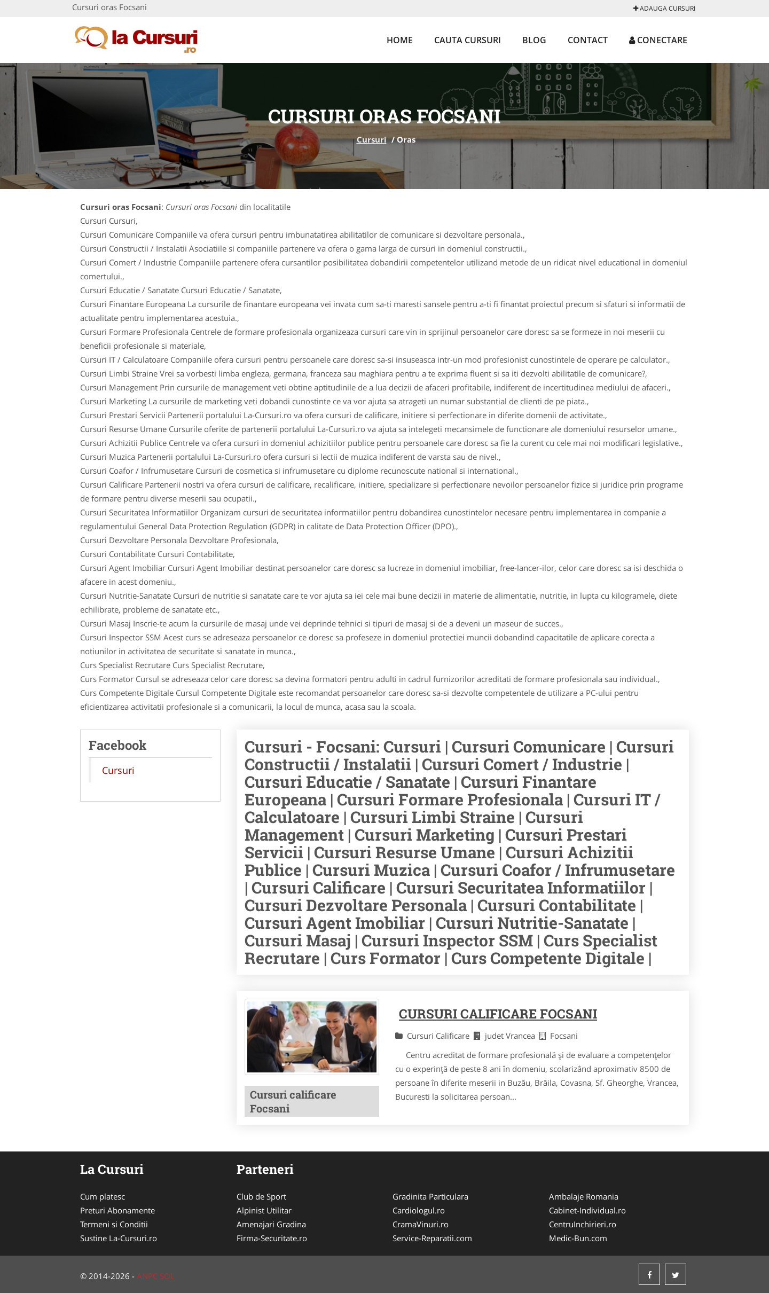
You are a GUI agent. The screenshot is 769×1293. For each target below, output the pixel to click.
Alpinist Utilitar (264, 1210)
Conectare (658, 40)
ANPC (147, 1276)
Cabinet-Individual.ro (587, 1210)
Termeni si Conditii (114, 1224)
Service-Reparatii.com (432, 1238)
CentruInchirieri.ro (582, 1224)
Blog (534, 40)
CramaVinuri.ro (421, 1224)
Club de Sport (261, 1196)
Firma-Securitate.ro (272, 1238)
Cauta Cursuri (467, 40)
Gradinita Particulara (430, 1196)
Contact (588, 40)
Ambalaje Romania (583, 1196)
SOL (167, 1276)
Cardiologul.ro (419, 1210)
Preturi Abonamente (117, 1210)
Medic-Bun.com (578, 1238)
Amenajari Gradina (271, 1224)
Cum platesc (102, 1196)
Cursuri (372, 139)
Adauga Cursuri (664, 8)
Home (400, 40)
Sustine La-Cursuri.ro (118, 1238)
